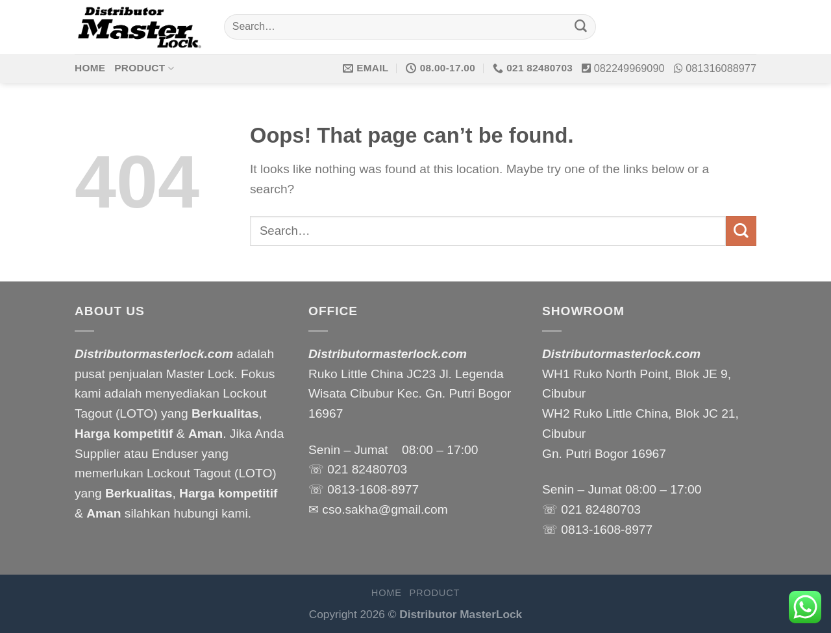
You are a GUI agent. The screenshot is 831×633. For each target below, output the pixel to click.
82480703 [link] (379, 469)
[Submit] (581, 27)
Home (90, 67)
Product (144, 68)
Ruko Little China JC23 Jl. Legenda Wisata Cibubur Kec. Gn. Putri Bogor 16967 (409, 393)
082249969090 (629, 68)
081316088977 (721, 68)
